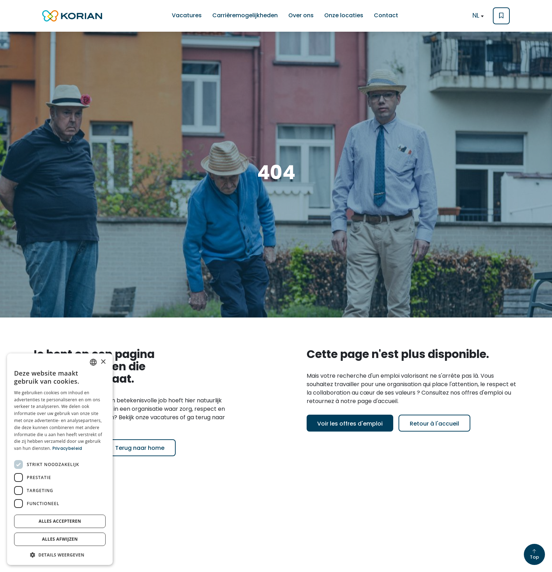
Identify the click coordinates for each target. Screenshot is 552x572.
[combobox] (478, 15)
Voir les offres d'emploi (350, 412)
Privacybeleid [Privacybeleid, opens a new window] (67, 448)
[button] (60, 554)
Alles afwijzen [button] (60, 539)
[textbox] (477, 16)
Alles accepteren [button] (60, 521)
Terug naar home (139, 436)
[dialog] (60, 459)
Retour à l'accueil (434, 412)
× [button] (103, 362)
